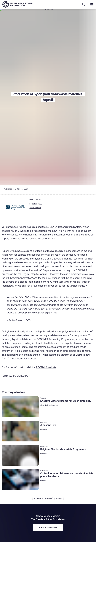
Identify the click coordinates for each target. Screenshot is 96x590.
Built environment (51, 405)
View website (35, 207)
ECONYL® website (46, 367)
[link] (48, 407)
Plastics (59, 498)
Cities (42, 405)
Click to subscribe (48, 527)
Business (43, 429)
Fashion (48, 498)
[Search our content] (83, 4)
